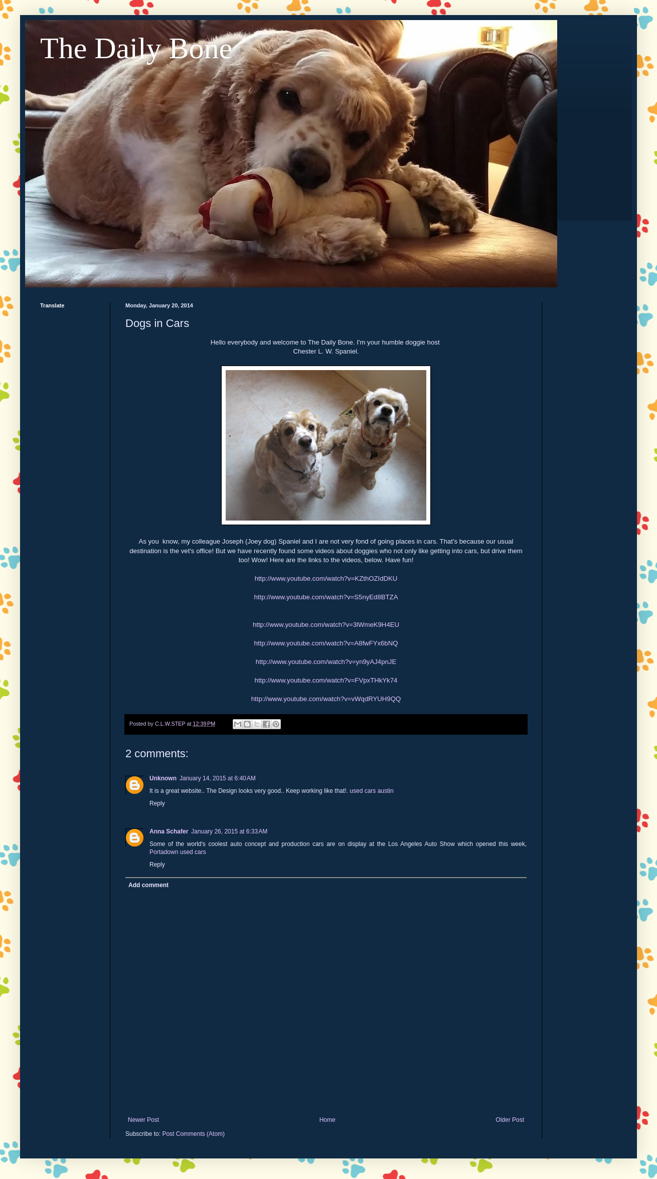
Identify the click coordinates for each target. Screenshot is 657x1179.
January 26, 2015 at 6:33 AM (229, 831)
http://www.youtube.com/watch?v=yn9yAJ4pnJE (326, 661)
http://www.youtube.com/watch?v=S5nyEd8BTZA (326, 597)
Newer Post (143, 1119)
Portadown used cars (177, 852)
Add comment (148, 885)
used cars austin (371, 790)
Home (327, 1119)
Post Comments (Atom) (193, 1133)
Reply (157, 803)
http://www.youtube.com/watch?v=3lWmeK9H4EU (326, 624)
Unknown (163, 778)
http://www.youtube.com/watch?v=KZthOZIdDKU (326, 578)
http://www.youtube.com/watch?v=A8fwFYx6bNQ (326, 643)
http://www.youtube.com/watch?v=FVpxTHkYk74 (326, 680)
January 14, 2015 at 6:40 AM (218, 778)
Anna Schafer (168, 831)
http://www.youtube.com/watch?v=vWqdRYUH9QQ (326, 699)
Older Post (510, 1119)
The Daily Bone (136, 48)
